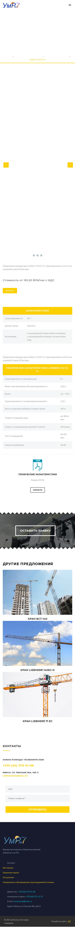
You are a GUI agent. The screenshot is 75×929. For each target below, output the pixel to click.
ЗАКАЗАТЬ (10, 290)
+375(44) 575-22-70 (34, 898)
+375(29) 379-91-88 (26, 894)
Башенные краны (11, 874)
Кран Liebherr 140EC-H (37, 672)
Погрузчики (8, 879)
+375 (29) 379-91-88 (18, 768)
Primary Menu (70, 5)
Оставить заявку (35, 532)
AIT (69, 923)
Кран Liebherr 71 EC (37, 723)
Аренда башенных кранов (57, 56)
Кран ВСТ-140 (37, 621)
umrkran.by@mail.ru (15, 778)
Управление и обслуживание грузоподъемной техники (28, 884)
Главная (8, 56)
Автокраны (8, 870)
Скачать (37, 490)
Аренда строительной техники (28, 56)
